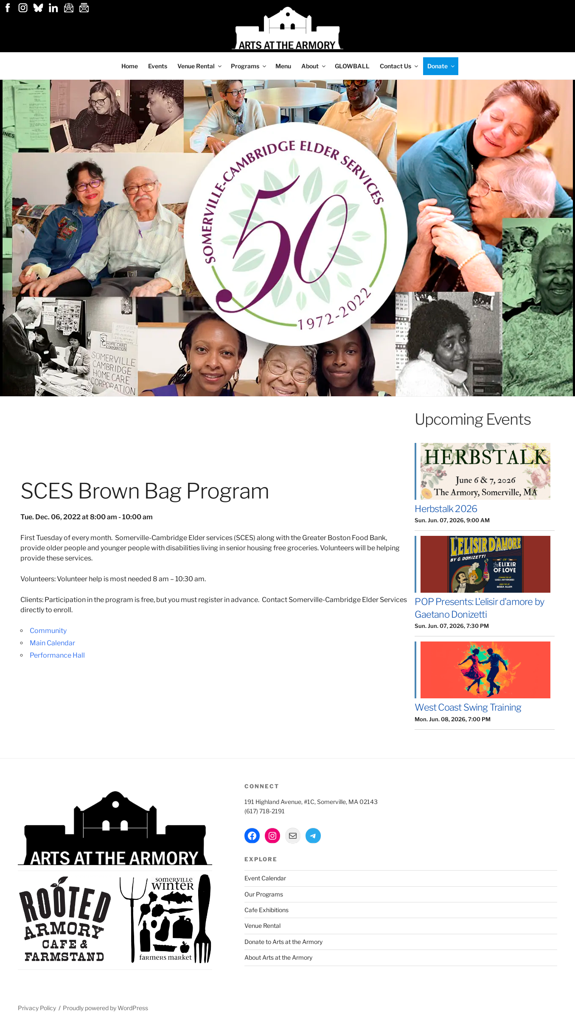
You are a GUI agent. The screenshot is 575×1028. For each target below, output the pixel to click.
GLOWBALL (352, 66)
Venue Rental (200, 66)
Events (157, 66)
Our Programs (263, 894)
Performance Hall (57, 655)
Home (129, 66)
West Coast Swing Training (468, 707)
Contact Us (399, 66)
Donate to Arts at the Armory (283, 941)
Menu (283, 66)
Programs (249, 66)
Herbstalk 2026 (446, 508)
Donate (441, 66)
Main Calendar (52, 643)
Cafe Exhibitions (266, 909)
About (314, 66)
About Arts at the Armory (278, 957)
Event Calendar (265, 878)
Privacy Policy (37, 1007)
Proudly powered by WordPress (105, 1007)
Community (48, 631)
